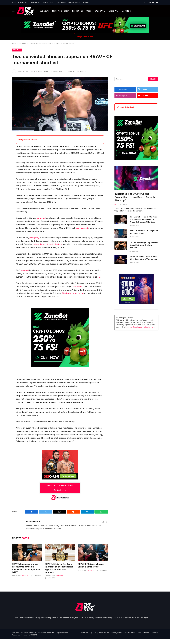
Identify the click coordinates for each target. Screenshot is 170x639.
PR (115, 204)
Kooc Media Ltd (48, 633)
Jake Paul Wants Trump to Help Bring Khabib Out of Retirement (143, 258)
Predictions (77, 11)
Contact (86, 2)
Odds (88, 11)
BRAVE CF (17, 50)
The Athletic (78, 286)
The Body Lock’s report (73, 293)
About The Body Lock (19, 2)
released (25, 270)
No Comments (69, 71)
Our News (44, 11)
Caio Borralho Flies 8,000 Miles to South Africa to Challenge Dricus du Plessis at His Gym (143, 219)
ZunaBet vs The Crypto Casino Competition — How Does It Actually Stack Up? (134, 197)
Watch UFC (100, 11)
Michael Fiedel (24, 71)
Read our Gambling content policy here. (140, 327)
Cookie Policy (61, 2)
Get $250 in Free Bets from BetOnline (60, 487)
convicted (41, 218)
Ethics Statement (74, 2)
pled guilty (34, 238)
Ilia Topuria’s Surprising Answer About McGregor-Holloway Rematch (144, 245)
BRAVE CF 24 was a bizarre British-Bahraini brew (91, 565)
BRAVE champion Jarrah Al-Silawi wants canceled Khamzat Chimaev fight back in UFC (26, 568)
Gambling (126, 11)
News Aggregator (60, 11)
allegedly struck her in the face (48, 244)
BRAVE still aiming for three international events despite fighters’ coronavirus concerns (59, 568)
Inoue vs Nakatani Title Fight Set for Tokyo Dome (144, 232)
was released (82, 228)
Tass (99, 277)
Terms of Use (35, 2)
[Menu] (13, 11)
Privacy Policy (48, 2)
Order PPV (113, 11)
